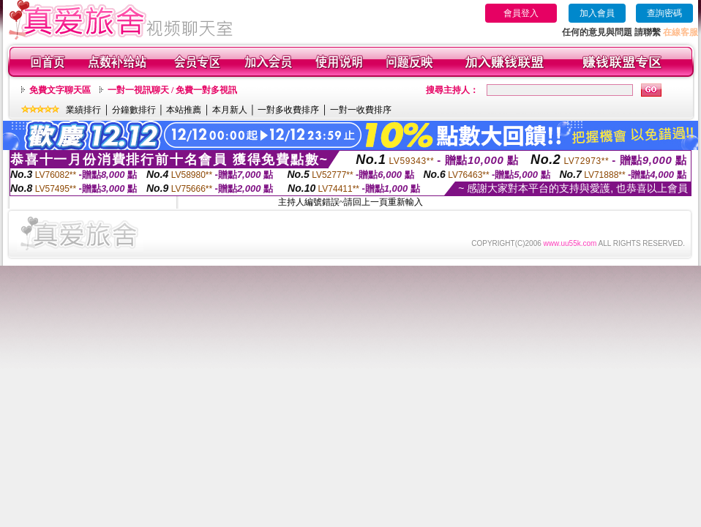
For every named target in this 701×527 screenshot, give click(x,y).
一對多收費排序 (288, 110)
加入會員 (597, 13)
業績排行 (83, 110)
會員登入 (521, 13)
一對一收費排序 (360, 110)
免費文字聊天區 (60, 90)
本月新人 (229, 110)
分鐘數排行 (134, 110)
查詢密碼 (664, 13)
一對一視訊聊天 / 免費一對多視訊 (172, 90)
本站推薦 (183, 110)
